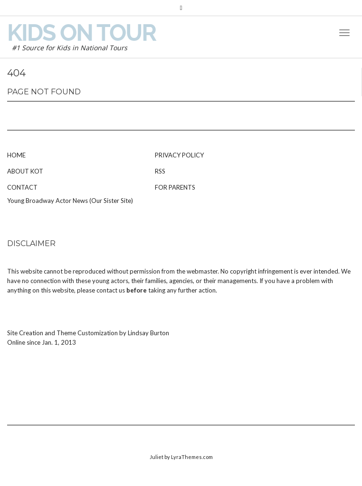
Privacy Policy (179, 155)
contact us (110, 290)
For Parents (175, 187)
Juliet (156, 457)
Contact (22, 187)
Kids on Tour (81, 32)
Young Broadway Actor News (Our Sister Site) (70, 200)
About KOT (25, 171)
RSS (160, 171)
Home (16, 155)
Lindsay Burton (148, 333)
